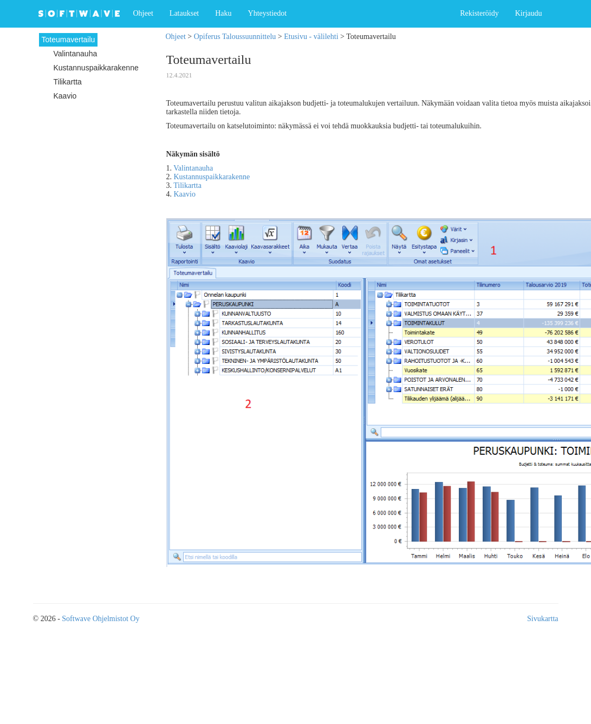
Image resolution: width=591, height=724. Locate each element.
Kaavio (185, 194)
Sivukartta (542, 619)
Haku (223, 13)
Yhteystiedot (267, 13)
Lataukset (184, 13)
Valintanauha (193, 168)
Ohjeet (143, 13)
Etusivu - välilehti (311, 36)
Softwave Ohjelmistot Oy (100, 619)
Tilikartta (187, 185)
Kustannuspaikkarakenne (212, 177)
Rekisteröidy (479, 13)
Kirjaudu (528, 13)
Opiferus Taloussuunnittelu (235, 36)
